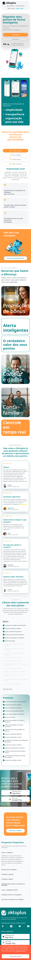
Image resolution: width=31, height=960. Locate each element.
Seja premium (15, 39)
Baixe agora (15, 34)
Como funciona (20, 6)
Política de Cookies (20, 951)
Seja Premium (11, 6)
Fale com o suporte (15, 830)
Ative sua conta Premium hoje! (15, 258)
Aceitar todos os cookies (15, 956)
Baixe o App (19, 8)
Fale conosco (11, 8)
